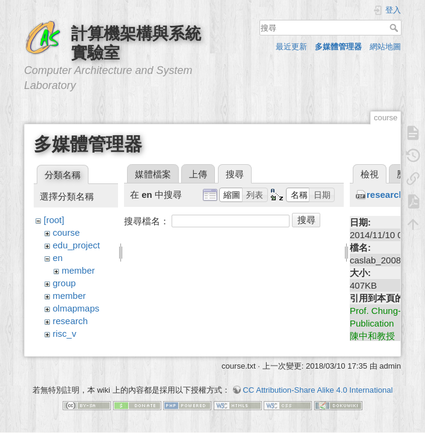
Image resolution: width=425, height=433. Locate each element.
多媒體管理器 (338, 46)
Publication (372, 323)
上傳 (198, 174)
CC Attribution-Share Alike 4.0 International (317, 390)
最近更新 (291, 46)
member (78, 270)
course (66, 232)
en (58, 258)
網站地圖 (385, 46)
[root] (54, 220)
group (64, 283)
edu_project (76, 245)
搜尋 (395, 27)
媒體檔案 (153, 174)
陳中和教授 (372, 336)
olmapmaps (76, 308)
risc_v (64, 333)
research (70, 321)
